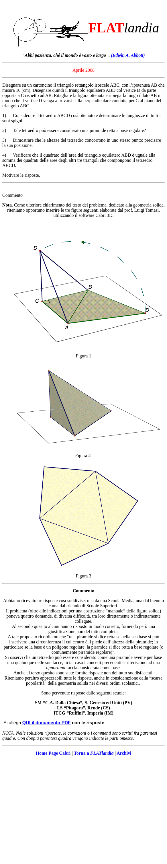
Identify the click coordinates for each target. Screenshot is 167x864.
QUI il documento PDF (46, 722)
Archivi (124, 753)
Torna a (94, 753)
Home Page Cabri (53, 753)
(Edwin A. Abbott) (128, 55)
